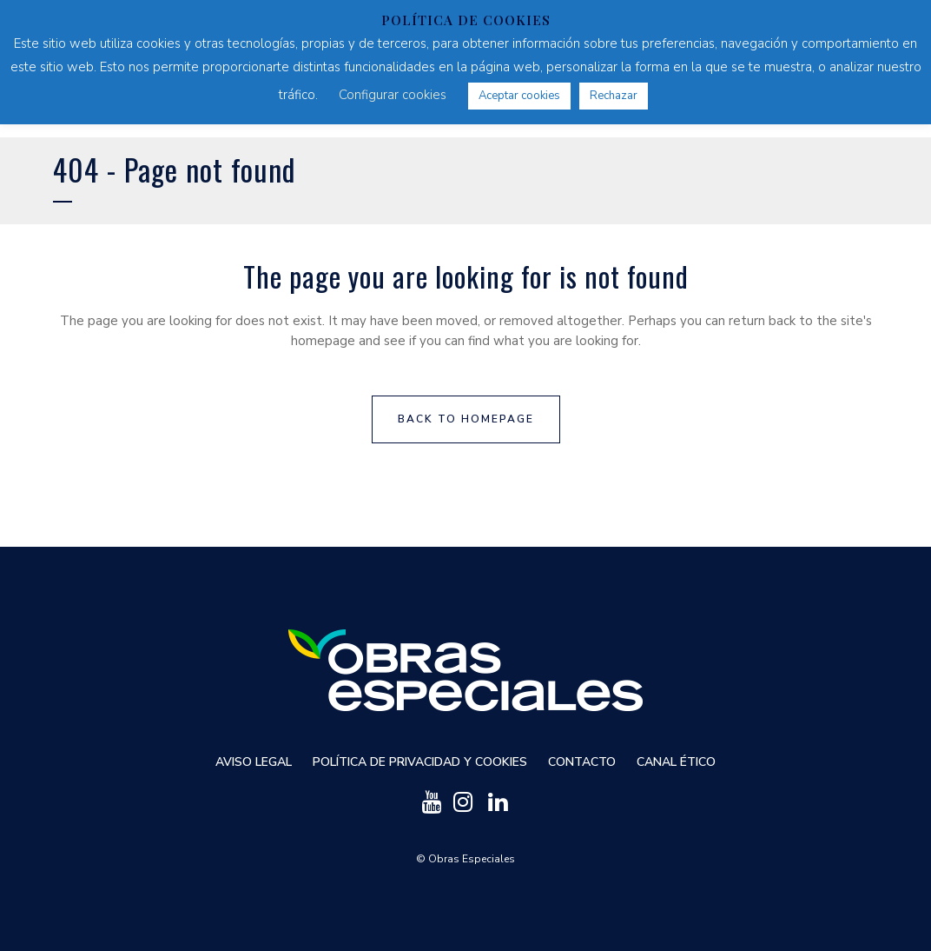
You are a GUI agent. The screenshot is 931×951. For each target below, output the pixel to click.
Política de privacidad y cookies (420, 762)
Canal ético (676, 762)
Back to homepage (466, 419)
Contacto (582, 762)
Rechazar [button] (613, 95)
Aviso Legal (253, 762)
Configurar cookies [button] (392, 94)
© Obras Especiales (465, 859)
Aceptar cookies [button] (519, 95)
